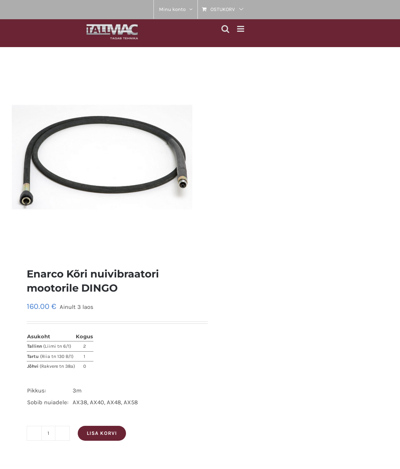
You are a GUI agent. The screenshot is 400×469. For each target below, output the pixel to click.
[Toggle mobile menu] (241, 29)
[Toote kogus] (48, 433)
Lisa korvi (102, 433)
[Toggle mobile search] (225, 29)
